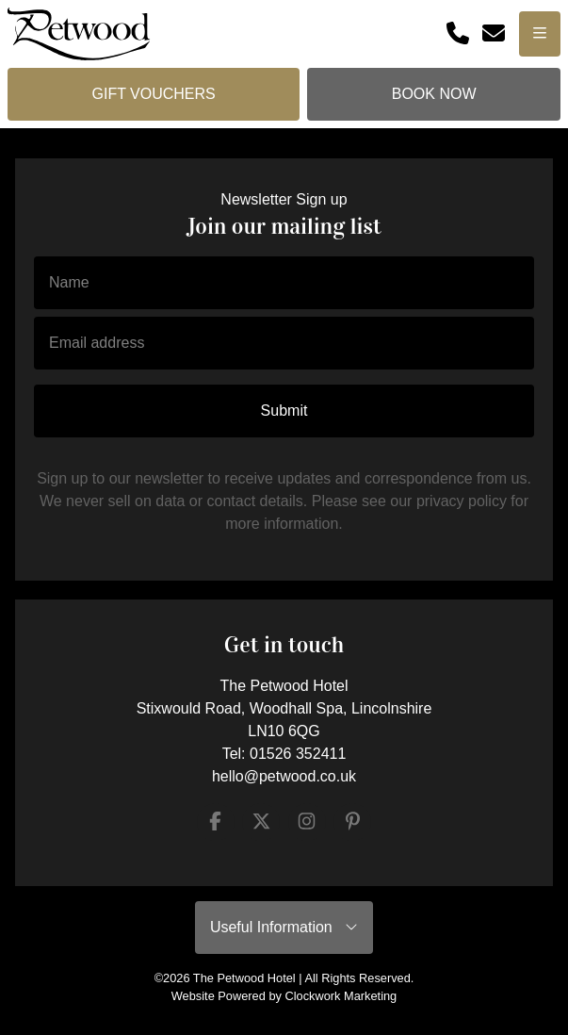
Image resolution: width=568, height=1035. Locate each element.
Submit (284, 410)
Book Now (434, 94)
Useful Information (284, 927)
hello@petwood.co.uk (284, 776)
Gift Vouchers (153, 94)
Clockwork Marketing (340, 996)
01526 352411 (298, 754)
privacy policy (461, 501)
